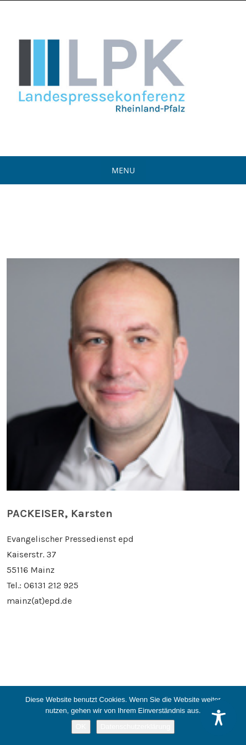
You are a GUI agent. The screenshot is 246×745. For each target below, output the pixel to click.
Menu (123, 170)
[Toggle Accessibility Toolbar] (219, 718)
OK (81, 726)
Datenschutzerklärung (135, 726)
